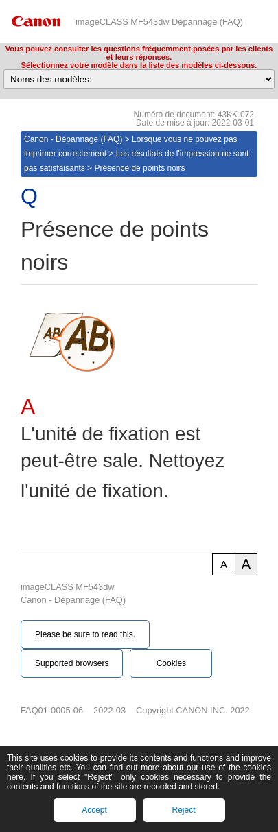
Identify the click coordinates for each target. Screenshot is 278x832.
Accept (94, 810)
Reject (183, 810)
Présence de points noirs (139, 168)
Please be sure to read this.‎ (85, 634)
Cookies (171, 663)
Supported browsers (71, 663)
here (15, 777)
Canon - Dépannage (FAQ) (73, 139)
